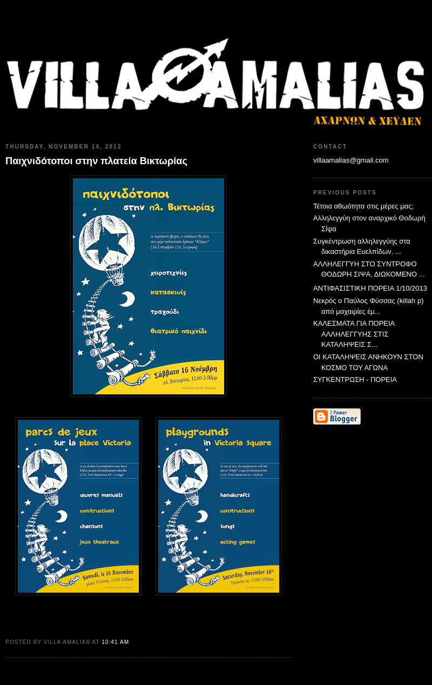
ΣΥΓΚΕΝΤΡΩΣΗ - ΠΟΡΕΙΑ (355, 379)
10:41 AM (115, 642)
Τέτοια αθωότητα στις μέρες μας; (363, 206)
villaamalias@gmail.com (351, 160)
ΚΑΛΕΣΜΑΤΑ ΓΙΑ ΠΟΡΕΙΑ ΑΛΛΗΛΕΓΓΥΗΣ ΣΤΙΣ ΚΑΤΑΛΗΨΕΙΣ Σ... (354, 333)
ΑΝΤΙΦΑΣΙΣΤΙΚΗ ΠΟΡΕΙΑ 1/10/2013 (370, 288)
